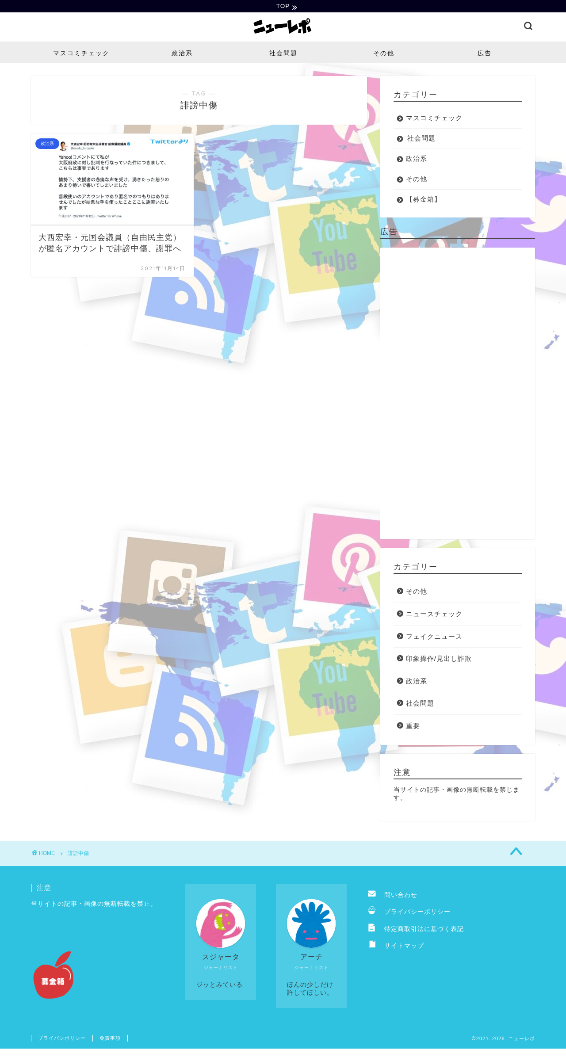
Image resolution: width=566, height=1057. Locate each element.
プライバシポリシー (62, 1039)
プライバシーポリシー (409, 912)
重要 (413, 726)
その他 (383, 54)
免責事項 (110, 1039)
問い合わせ (392, 896)
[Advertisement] (458, 394)
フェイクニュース (434, 637)
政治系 (182, 54)
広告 (485, 54)
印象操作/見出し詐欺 (439, 659)
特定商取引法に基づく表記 (416, 930)
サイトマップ (396, 946)
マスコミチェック (81, 54)
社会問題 (283, 54)
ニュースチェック (434, 614)
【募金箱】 (423, 200)
